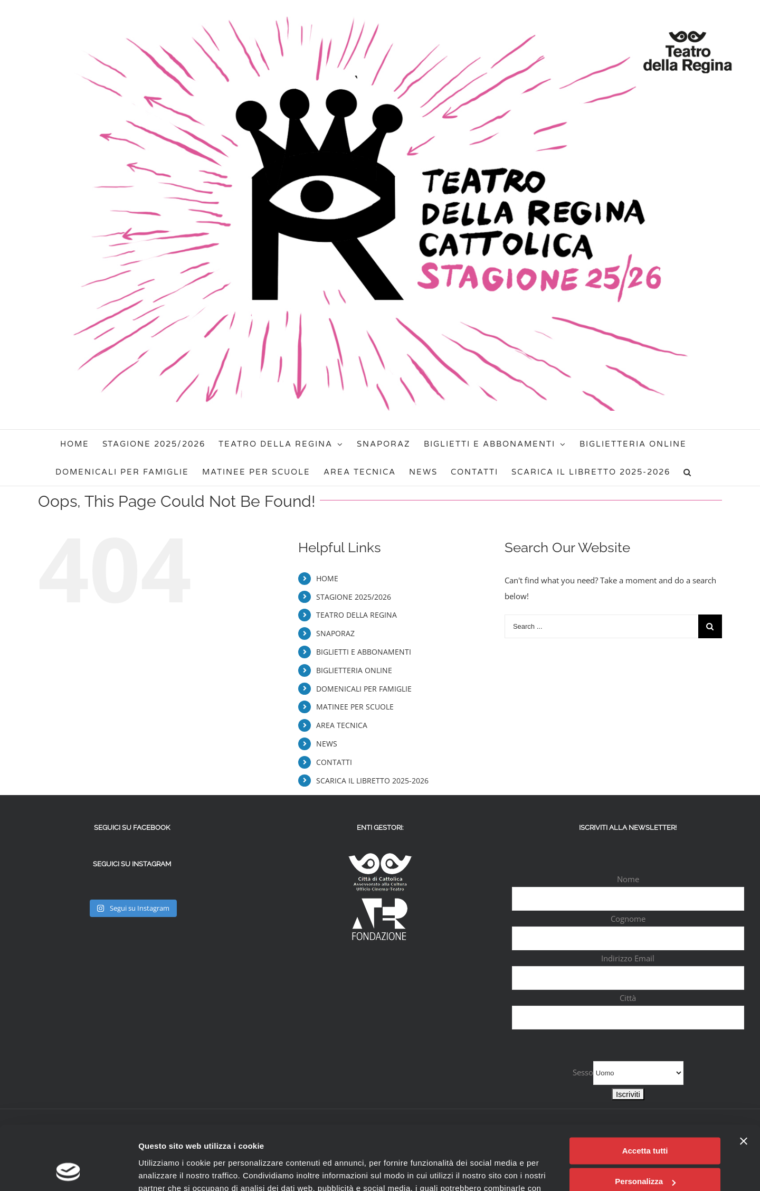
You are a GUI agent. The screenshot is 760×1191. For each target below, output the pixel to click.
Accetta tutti (645, 1090)
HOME (327, 578)
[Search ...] (601, 626)
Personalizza (645, 1121)
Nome (628, 879)
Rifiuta (645, 1152)
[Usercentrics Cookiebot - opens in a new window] (68, 1170)
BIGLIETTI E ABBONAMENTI (363, 652)
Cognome (628, 918)
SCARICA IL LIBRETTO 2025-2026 (372, 781)
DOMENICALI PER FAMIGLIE (364, 689)
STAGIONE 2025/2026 (353, 597)
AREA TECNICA (341, 725)
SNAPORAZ (335, 633)
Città (628, 998)
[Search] (687, 472)
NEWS (326, 744)
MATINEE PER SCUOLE (355, 707)
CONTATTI (334, 762)
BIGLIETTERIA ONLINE (354, 670)
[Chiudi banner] (743, 1081)
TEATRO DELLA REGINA (356, 615)
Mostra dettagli (166, 1170)
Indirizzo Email (627, 958)
